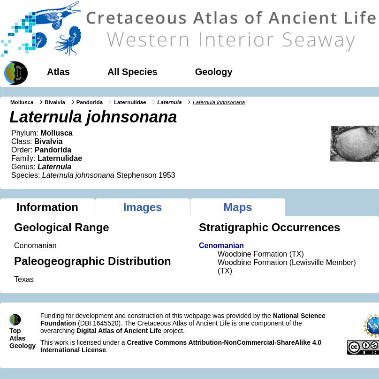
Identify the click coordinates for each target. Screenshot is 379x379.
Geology (214, 72)
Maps (237, 207)
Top (15, 330)
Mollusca (21, 102)
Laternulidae (130, 102)
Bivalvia (55, 102)
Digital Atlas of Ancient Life (118, 330)
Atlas (58, 72)
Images (142, 207)
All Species (132, 72)
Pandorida (89, 102)
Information (47, 207)
